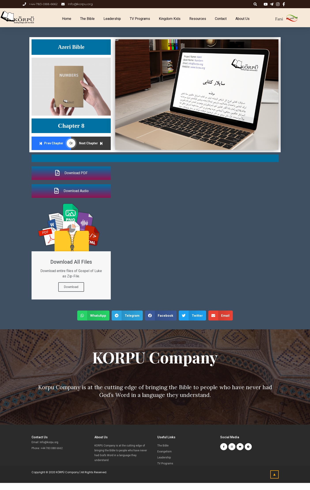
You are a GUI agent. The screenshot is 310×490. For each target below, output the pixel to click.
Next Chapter (91, 143)
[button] (93, 315)
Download (71, 287)
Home (66, 19)
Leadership (112, 19)
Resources (197, 19)
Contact (221, 19)
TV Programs (140, 19)
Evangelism (164, 451)
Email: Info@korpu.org (45, 442)
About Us (242, 19)
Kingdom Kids (169, 19)
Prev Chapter (51, 143)
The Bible (87, 19)
